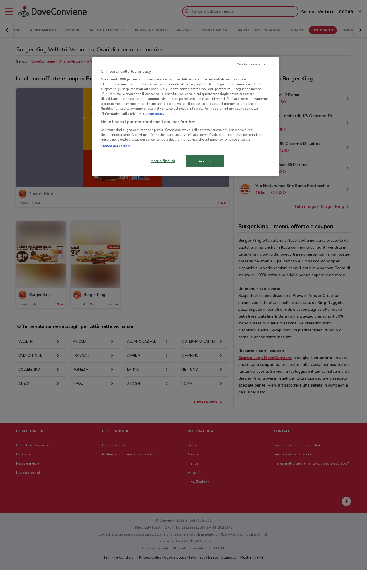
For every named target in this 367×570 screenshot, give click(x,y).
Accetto (205, 161)
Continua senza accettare (255, 64)
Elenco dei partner (115, 146)
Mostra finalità (163, 161)
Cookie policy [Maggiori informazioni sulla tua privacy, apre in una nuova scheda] (153, 113)
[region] (185, 117)
